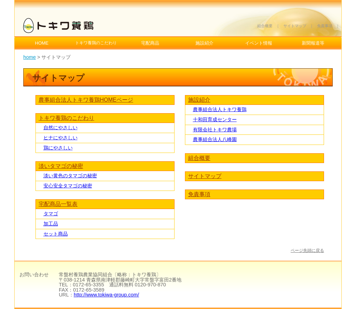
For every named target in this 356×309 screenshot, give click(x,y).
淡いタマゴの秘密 (61, 166)
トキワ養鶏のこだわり (66, 118)
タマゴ (50, 213)
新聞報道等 (313, 43)
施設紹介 (204, 43)
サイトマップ (294, 26)
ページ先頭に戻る (307, 250)
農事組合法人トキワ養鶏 (219, 109)
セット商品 (55, 234)
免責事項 (324, 26)
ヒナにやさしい (60, 137)
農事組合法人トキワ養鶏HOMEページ (86, 100)
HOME (42, 43)
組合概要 (265, 26)
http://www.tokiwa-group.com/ (106, 295)
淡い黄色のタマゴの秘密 (70, 175)
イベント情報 (258, 43)
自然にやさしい (60, 127)
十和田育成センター (215, 119)
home (29, 57)
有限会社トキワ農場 (215, 129)
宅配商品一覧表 (58, 204)
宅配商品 (150, 43)
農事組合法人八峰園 (215, 139)
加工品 (50, 223)
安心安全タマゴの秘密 (67, 185)
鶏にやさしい (58, 147)
